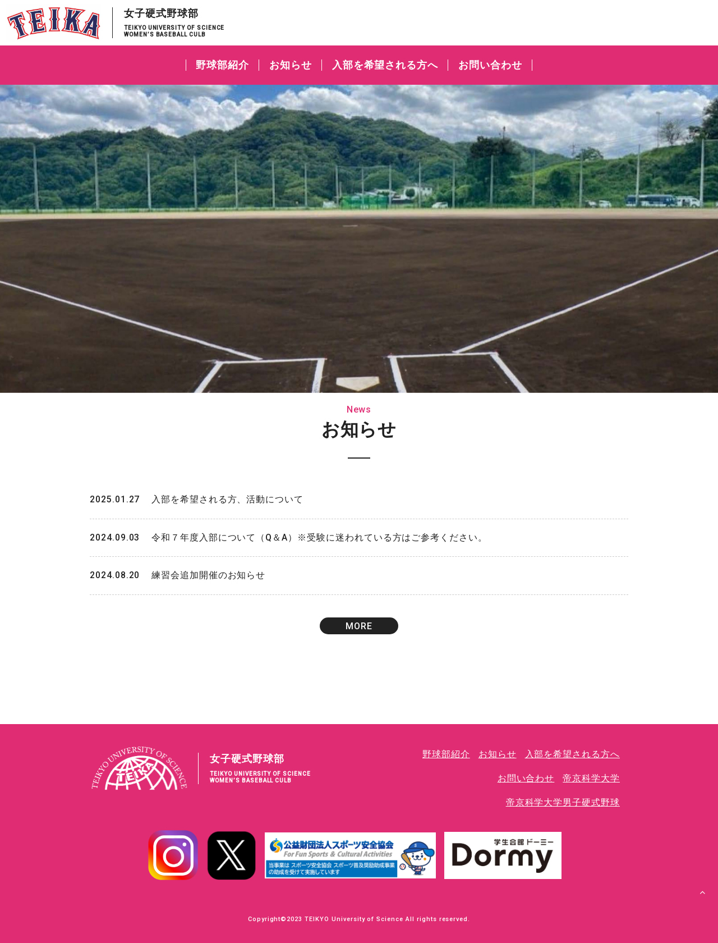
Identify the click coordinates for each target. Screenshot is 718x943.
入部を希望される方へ (385, 65)
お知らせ (290, 65)
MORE (359, 627)
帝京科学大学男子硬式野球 (562, 802)
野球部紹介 (222, 65)
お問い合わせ (490, 65)
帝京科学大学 (591, 778)
